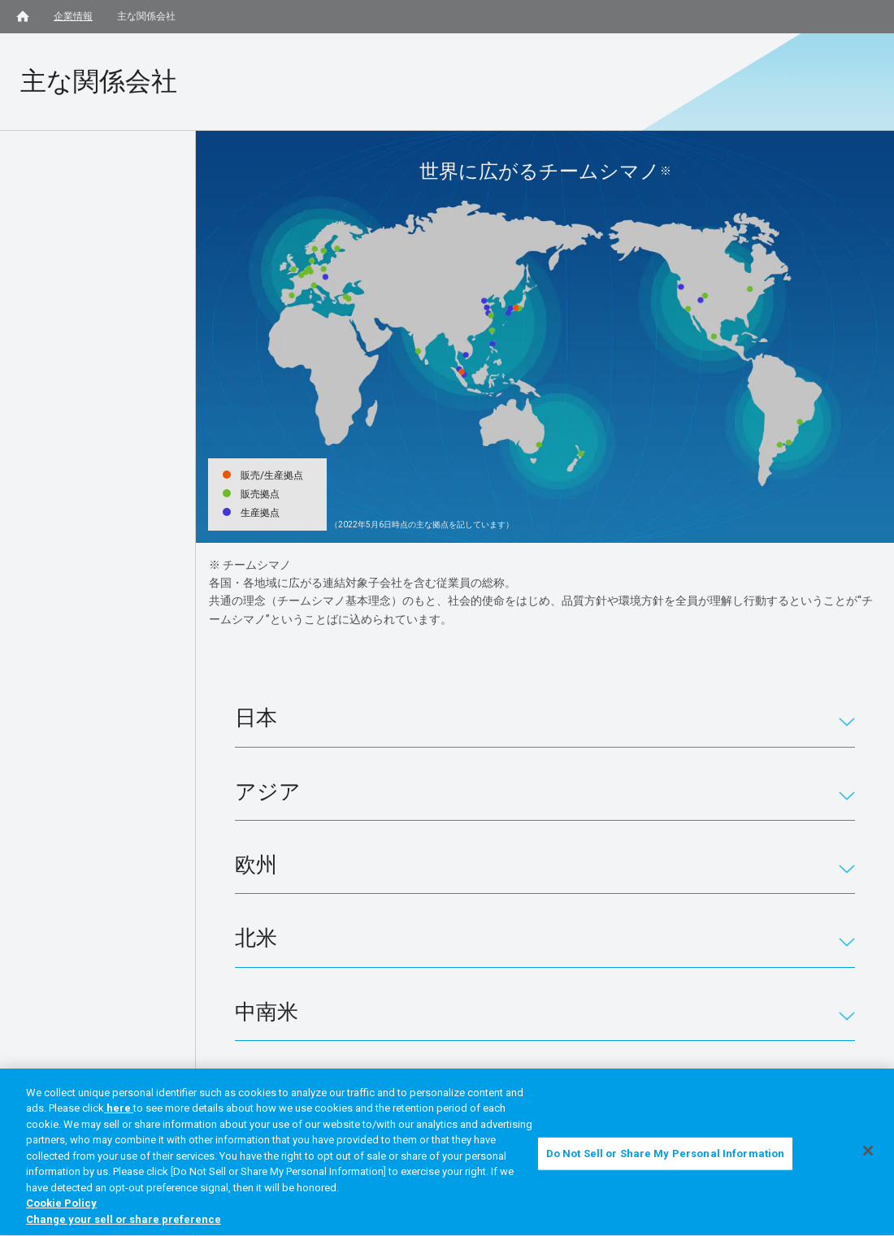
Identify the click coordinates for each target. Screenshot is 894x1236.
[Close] (868, 1155)
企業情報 (73, 16)
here (118, 1112)
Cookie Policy (61, 1207)
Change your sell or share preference (123, 1223)
